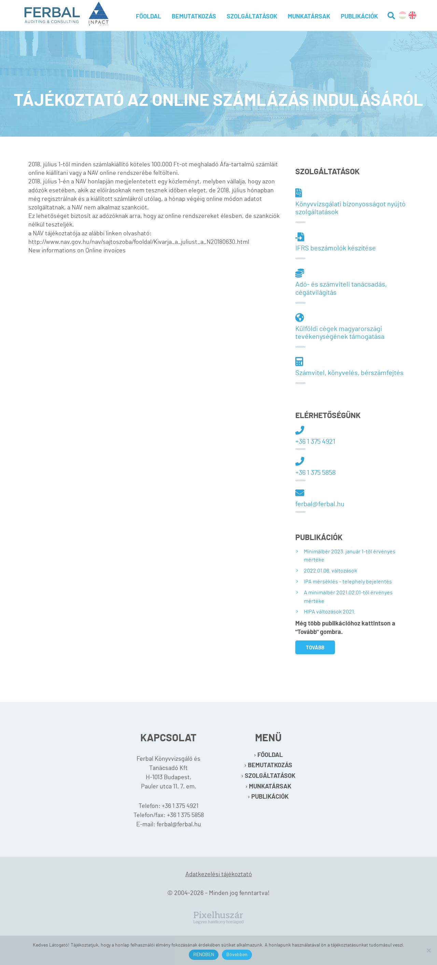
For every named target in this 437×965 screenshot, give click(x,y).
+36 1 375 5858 (315, 466)
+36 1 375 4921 (315, 435)
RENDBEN (203, 954)
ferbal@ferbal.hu (319, 498)
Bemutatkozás (194, 17)
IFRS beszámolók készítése (335, 242)
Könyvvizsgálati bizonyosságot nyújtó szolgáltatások (350, 202)
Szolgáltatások (252, 17)
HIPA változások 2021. (329, 612)
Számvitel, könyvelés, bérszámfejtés (349, 366)
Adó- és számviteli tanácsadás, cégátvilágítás (341, 282)
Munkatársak (309, 17)
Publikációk (359, 17)
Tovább (315, 647)
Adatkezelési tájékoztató (218, 874)
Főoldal (148, 17)
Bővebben (237, 954)
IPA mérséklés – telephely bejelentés (348, 581)
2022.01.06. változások (330, 571)
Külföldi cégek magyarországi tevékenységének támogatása (339, 327)
